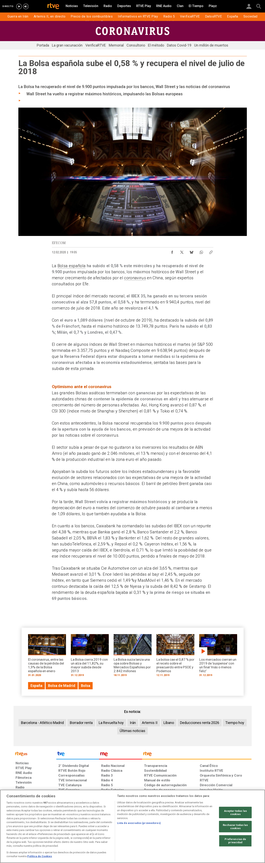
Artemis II (149, 723)
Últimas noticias (132, 731)
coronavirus (135, 277)
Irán (133, 723)
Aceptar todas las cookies (235, 812)
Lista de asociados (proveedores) (139, 823)
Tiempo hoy (234, 723)
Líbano (168, 723)
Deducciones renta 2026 (199, 723)
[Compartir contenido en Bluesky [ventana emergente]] (191, 251)
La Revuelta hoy (111, 723)
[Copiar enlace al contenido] (211, 251)
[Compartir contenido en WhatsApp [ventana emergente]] (201, 251)
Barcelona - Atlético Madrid (42, 723)
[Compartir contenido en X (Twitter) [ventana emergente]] (182, 251)
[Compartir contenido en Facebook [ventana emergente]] (172, 251)
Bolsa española (72, 265)
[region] (132, 826)
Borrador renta (81, 723)
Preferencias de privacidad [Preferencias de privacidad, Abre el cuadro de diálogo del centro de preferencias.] (235, 841)
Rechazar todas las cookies (235, 827)
